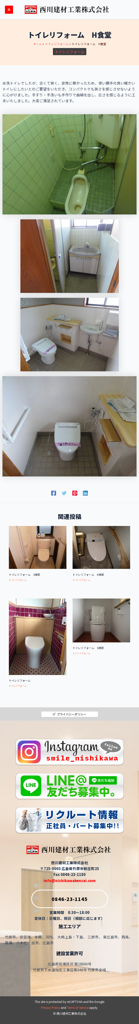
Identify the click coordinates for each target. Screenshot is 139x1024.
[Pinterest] (74, 493)
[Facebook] (53, 493)
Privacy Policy (50, 1007)
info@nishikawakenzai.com (70, 880)
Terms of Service (78, 1007)
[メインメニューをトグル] (9, 10)
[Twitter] (64, 493)
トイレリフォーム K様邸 (88, 574)
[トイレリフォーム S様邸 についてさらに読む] (37, 546)
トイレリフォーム (69, 51)
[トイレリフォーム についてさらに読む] (37, 636)
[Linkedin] (85, 493)
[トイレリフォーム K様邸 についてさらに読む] (101, 546)
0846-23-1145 (59, 899)
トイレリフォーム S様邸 (24, 574)
